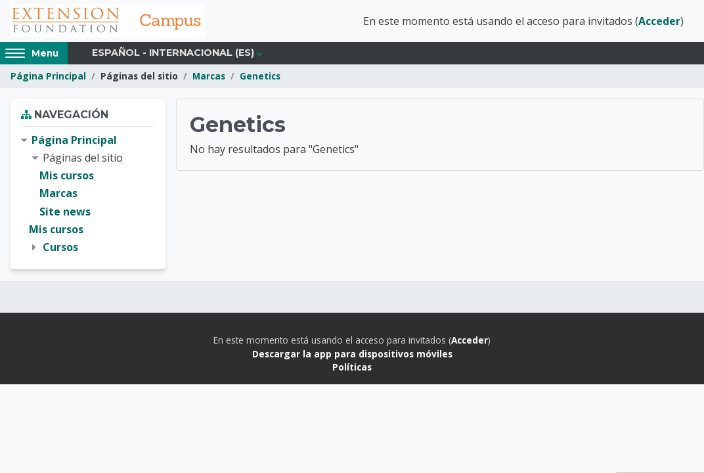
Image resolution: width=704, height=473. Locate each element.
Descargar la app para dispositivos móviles (352, 354)
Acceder (659, 21)
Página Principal (48, 77)
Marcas (208, 77)
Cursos (60, 248)
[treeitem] (88, 195)
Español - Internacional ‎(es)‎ (173, 54)
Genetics (260, 77)
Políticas (352, 368)
